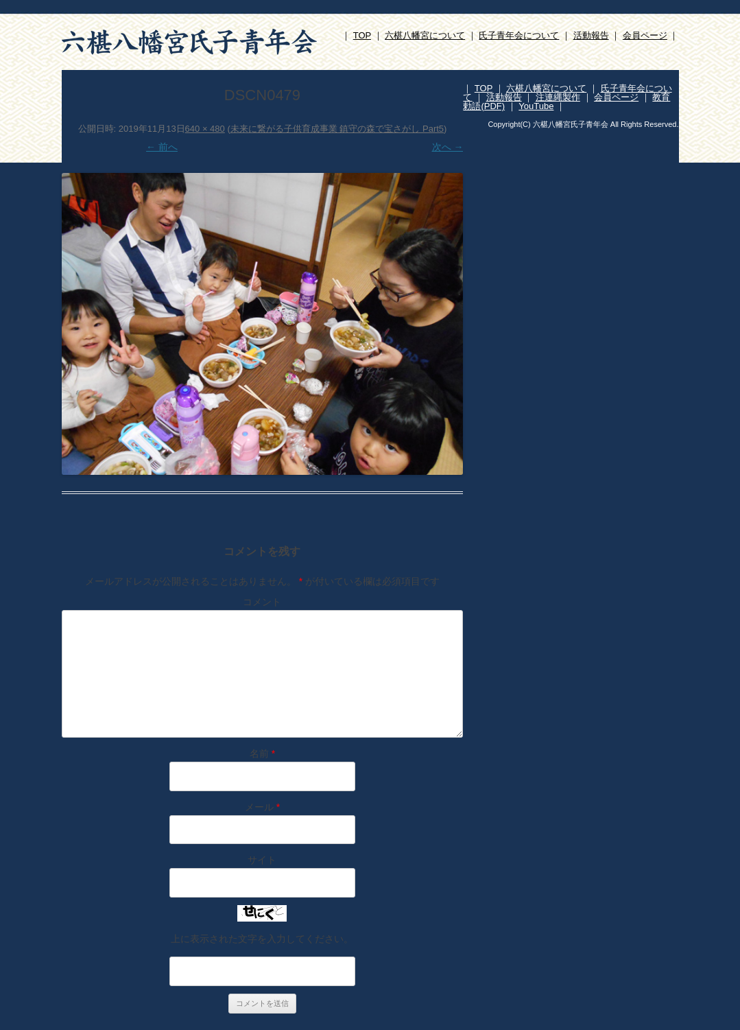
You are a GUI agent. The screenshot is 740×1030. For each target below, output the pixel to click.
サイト (262, 859)
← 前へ (162, 146)
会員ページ (645, 35)
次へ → (448, 146)
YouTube (535, 106)
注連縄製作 (558, 97)
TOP (362, 35)
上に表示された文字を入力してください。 (262, 938)
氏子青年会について (519, 35)
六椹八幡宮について (425, 35)
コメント (262, 601)
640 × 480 (205, 129)
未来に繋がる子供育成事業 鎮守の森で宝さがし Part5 (337, 129)
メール (262, 806)
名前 (262, 753)
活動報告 (591, 35)
